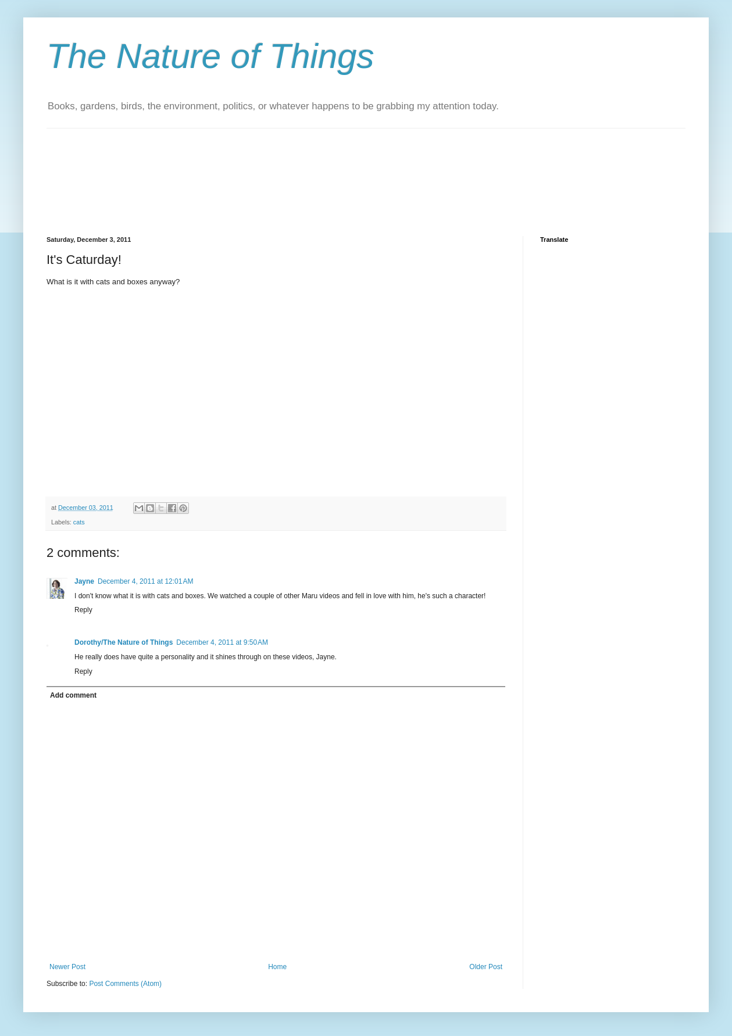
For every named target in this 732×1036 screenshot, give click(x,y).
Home (277, 967)
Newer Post (67, 967)
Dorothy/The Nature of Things (123, 642)
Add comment (73, 695)
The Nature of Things (210, 56)
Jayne (84, 581)
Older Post (485, 967)
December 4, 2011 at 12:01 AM (145, 581)
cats (79, 522)
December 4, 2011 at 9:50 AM (222, 642)
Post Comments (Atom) (125, 984)
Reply (83, 610)
